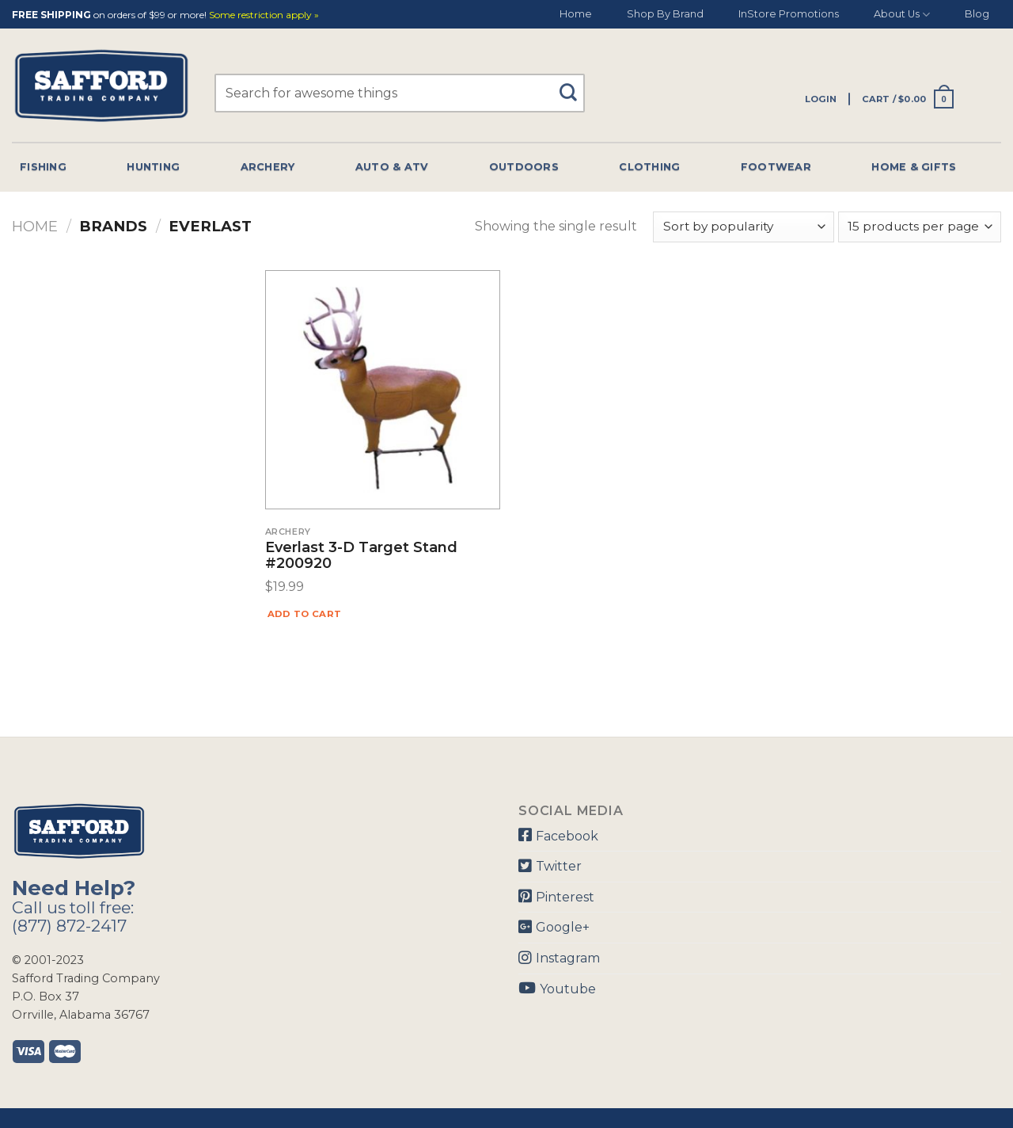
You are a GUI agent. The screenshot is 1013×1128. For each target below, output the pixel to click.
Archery (268, 167)
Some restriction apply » (264, 15)
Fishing (43, 167)
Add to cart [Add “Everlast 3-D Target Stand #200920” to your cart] (304, 613)
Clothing (649, 167)
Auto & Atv (392, 167)
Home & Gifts (913, 167)
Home (576, 14)
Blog (977, 14)
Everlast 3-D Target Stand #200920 (361, 556)
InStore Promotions (788, 14)
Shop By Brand (665, 14)
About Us (902, 14)
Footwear (776, 167)
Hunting (153, 167)
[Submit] (573, 85)
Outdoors (524, 167)
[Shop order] (743, 227)
